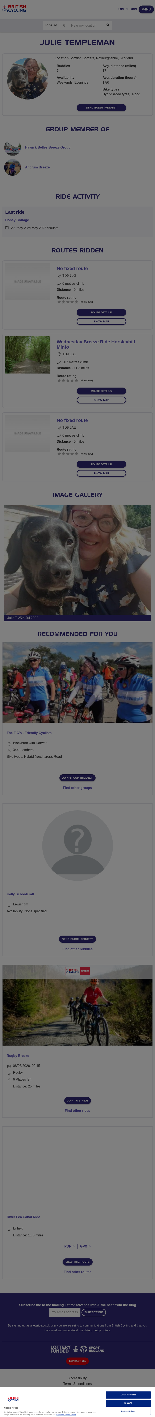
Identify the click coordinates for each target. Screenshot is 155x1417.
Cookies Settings (128, 1411)
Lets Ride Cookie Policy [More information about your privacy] (66, 1415)
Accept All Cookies (128, 1395)
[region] (77, 1402)
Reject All (128, 1403)
